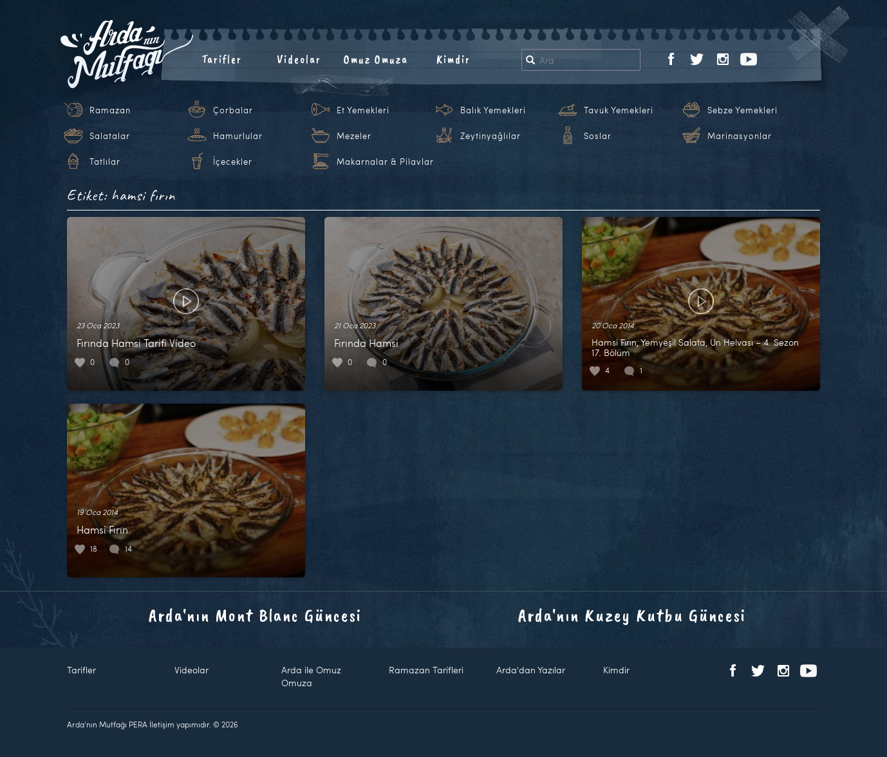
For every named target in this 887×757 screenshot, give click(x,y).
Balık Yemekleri (493, 110)
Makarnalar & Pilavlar (385, 161)
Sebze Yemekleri (742, 110)
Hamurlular (238, 136)
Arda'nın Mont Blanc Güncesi (255, 615)
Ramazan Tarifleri (426, 670)
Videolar (299, 59)
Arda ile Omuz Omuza (311, 676)
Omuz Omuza (376, 59)
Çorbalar (233, 110)
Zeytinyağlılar (490, 136)
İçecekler (232, 161)
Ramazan (110, 110)
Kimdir (453, 59)
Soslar (598, 136)
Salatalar (109, 136)
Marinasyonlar (739, 136)
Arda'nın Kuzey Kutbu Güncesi (632, 615)
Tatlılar (104, 161)
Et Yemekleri (363, 110)
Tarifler (221, 59)
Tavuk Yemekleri (618, 110)
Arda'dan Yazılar (530, 670)
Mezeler (354, 136)
